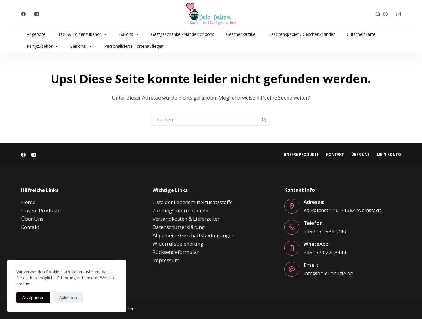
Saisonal (81, 46)
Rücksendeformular (176, 252)
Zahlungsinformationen (180, 210)
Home (28, 202)
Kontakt (335, 154)
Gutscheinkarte (361, 34)
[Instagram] (36, 14)
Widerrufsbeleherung (178, 243)
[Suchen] (378, 14)
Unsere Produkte (301, 154)
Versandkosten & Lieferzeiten (186, 218)
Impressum (166, 260)
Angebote (36, 34)
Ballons (129, 34)
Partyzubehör (42, 46)
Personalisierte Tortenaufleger (133, 46)
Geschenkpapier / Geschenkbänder (301, 34)
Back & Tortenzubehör (82, 34)
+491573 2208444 (325, 252)
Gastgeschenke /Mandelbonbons (182, 34)
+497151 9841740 (325, 231)
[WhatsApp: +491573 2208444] (291, 248)
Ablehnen (68, 297)
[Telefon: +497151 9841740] (291, 227)
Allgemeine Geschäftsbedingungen (193, 235)
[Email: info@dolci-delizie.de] (291, 269)
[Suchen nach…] (205, 120)
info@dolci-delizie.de (328, 273)
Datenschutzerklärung (179, 227)
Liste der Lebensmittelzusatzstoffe (193, 202)
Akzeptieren (33, 297)
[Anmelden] (385, 14)
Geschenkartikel (241, 34)
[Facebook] (23, 14)
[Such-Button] (264, 120)
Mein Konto (389, 154)
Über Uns (360, 154)
